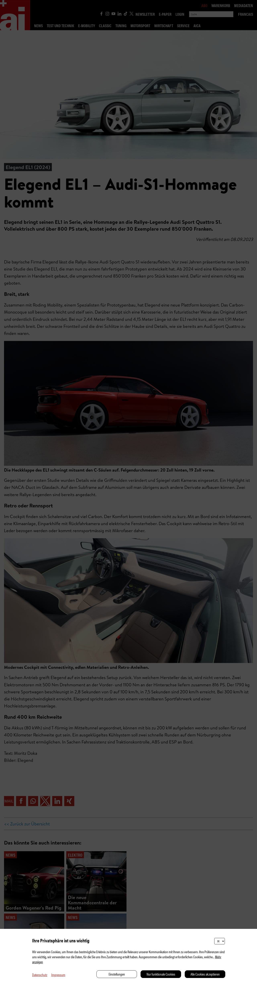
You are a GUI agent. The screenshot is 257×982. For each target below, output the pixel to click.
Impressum (58, 974)
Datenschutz (39, 974)
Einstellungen (117, 974)
